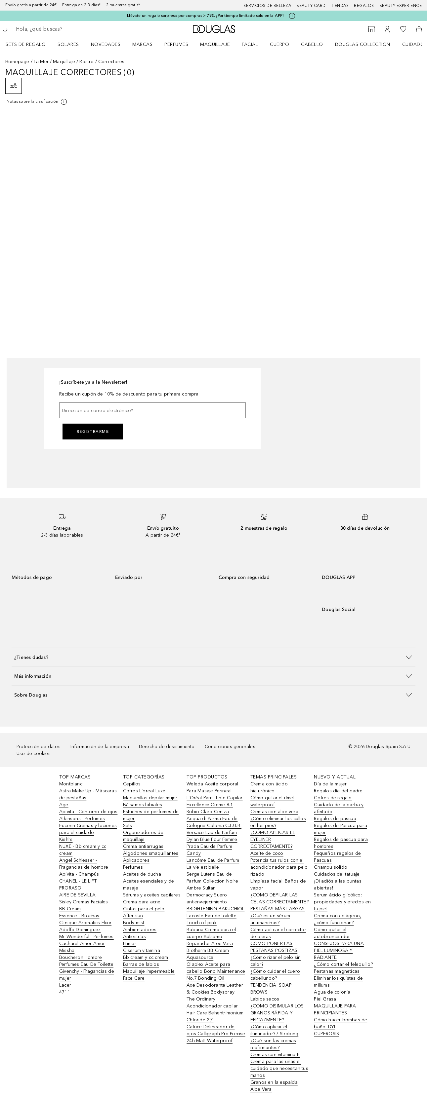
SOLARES (68, 44)
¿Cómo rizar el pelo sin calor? (275, 961)
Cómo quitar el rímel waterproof (272, 801)
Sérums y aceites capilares (152, 895)
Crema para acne (142, 902)
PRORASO (70, 888)
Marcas (142, 44)
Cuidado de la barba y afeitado (338, 808)
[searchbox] (64, 29)
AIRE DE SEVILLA (77, 895)
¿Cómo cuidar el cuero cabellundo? (275, 974)
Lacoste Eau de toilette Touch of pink (211, 919)
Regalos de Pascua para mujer (340, 829)
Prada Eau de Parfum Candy (209, 850)
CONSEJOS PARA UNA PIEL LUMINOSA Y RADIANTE (338, 950)
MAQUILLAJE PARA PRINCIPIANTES (335, 1009)
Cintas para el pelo (144, 909)
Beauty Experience (400, 5)
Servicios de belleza (267, 5)
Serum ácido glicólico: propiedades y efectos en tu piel (342, 902)
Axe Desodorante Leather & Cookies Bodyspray (215, 988)
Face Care (134, 978)
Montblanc (70, 784)
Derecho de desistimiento (167, 746)
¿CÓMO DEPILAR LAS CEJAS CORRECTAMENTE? (279, 898)
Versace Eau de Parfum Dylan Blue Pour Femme (212, 836)
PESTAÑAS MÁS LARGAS (277, 909)
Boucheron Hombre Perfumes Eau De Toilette (86, 961)
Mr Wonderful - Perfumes (86, 936)
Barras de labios (141, 964)
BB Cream (70, 909)
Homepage (17, 61)
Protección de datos (39, 746)
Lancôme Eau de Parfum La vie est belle (213, 863)
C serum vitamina (141, 950)
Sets (127, 825)
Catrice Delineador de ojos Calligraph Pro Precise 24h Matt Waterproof (216, 1033)
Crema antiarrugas (143, 846)
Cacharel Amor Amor (82, 943)
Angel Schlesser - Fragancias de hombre (83, 863)
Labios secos (264, 999)
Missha (66, 950)
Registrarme (93, 431)
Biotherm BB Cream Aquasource (208, 954)
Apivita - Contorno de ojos (88, 811)
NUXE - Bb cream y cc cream (82, 850)
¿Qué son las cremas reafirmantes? (273, 1044)
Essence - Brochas (79, 916)
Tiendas (340, 5)
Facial (250, 44)
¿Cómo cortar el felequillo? (343, 964)
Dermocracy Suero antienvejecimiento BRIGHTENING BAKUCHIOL (215, 902)
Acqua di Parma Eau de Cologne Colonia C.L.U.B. (214, 822)
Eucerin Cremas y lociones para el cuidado (88, 829)
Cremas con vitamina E (275, 1054)
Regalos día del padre (338, 791)
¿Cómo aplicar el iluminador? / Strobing (274, 1030)
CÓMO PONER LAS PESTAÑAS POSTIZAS (273, 947)
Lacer (65, 985)
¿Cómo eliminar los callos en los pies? (278, 822)
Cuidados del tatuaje (337, 874)
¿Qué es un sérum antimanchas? (270, 919)
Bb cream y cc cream (145, 957)
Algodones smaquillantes (151, 853)
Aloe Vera (261, 1089)
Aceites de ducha (142, 874)
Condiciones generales (230, 746)
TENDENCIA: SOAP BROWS (271, 988)
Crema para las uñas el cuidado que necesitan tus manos (279, 1068)
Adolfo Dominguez (80, 929)
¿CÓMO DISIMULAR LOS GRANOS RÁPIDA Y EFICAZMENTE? (277, 1013)
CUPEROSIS (326, 1034)
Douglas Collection (362, 44)
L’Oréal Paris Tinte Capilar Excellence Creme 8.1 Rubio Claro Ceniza (214, 804)
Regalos (364, 5)
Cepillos (132, 784)
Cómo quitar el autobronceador (332, 933)
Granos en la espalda (274, 1082)
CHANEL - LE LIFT (78, 881)
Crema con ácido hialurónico (269, 787)
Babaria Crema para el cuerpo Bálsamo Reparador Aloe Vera (211, 936)
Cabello (312, 44)
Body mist (134, 923)
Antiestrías (134, 936)
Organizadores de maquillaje (143, 836)
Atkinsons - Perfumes (82, 818)
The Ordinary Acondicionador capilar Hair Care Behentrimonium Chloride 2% (215, 1009)
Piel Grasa (325, 999)
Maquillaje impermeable (149, 971)
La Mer (41, 61)
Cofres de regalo (333, 798)
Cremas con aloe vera (274, 811)
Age (63, 805)
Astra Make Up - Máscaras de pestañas (88, 794)
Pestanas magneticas (337, 971)
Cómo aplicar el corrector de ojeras (278, 933)
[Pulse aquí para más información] (292, 16)
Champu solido (330, 867)
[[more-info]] (37, 102)
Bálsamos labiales (142, 805)
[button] (213, 657)
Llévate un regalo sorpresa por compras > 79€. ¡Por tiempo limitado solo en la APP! (205, 15)
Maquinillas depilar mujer (150, 798)
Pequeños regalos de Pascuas (337, 856)
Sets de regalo (26, 44)
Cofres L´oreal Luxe (144, 791)
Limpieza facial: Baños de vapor (278, 884)
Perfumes (176, 44)
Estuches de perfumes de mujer (151, 815)
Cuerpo (279, 44)
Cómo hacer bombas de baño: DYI (340, 1023)
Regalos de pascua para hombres (340, 843)
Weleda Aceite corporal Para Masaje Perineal (212, 787)
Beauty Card (311, 5)
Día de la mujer (330, 784)
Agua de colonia (332, 992)
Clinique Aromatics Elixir (85, 923)
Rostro (86, 61)
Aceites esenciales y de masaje (148, 884)
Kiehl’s (65, 839)
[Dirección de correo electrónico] (152, 410)
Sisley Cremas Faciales (83, 902)
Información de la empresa (99, 746)
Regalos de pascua (335, 818)
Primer (129, 943)
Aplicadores (136, 860)
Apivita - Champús (79, 874)
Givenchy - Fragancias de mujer (86, 974)
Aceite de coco (266, 853)
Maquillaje (215, 44)
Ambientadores (140, 929)
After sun (133, 916)
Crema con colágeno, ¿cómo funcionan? (337, 919)
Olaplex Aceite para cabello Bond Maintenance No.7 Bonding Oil (216, 971)
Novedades (106, 44)
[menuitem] (30, 44)
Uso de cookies (34, 753)
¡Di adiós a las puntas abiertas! (337, 884)
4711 (64, 992)
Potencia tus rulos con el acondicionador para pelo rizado (279, 867)
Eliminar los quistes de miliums (338, 981)
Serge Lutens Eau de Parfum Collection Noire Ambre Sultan (212, 881)
